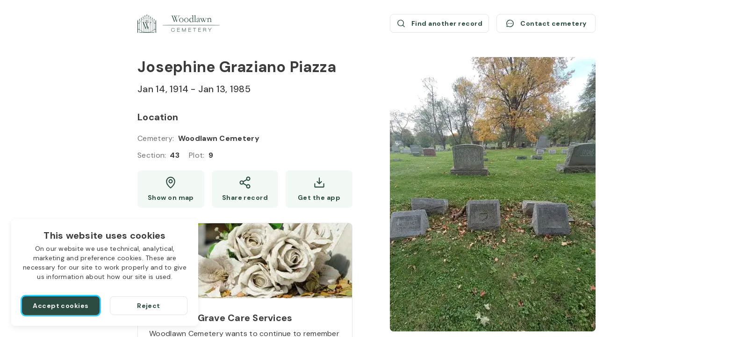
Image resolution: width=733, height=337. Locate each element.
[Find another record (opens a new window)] (439, 23)
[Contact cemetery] (546, 23)
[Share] (245, 189)
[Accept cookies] (61, 305)
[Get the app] (319, 189)
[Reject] (148, 305)
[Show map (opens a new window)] (170, 189)
